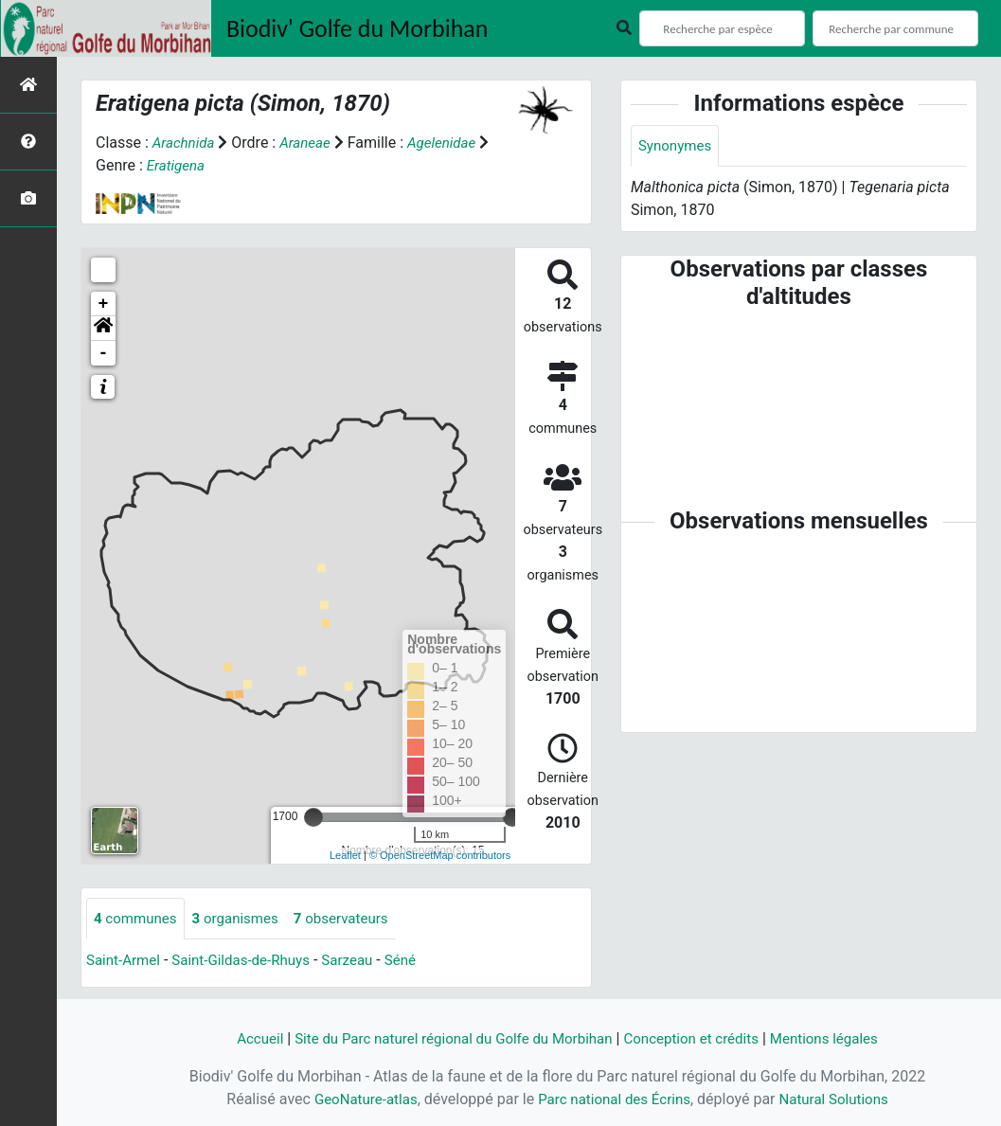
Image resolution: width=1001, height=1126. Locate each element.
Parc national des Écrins (614, 1099)
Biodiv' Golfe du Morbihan (357, 28)
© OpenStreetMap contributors (439, 855)
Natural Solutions (841, 1099)
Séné (417, 962)
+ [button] (103, 304)
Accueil (242, 1038)
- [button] (103, 353)
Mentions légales (839, 1038)
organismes (243, 919)
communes (138, 919)
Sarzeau (362, 962)
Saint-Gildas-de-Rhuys (249, 962)
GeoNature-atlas (358, 1099)
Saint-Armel (125, 962)
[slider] (313, 817)
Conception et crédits (700, 1038)
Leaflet (345, 855)
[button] (103, 328)
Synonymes (677, 146)
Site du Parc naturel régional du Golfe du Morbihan (447, 1038)
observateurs (354, 919)
